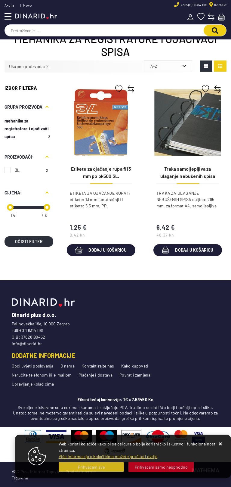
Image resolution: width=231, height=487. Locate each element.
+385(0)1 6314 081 (194, 5)
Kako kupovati (135, 365)
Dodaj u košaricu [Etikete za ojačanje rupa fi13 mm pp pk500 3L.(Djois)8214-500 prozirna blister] (101, 250)
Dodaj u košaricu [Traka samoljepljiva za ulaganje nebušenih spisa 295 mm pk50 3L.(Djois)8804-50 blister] (187, 250)
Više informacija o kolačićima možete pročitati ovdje (108, 456)
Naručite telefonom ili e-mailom (42, 374)
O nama (67, 365)
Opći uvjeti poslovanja (32, 365)
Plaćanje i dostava (95, 374)
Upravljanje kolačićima (33, 383)
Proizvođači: (19, 157)
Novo (27, 5)
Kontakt (220, 5)
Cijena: (13, 192)
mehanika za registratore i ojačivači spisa (27, 128)
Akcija (9, 5)
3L (31, 170)
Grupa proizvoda (23, 107)
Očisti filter (29, 241)
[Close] (91, 467)
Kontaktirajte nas (98, 365)
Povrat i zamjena (134, 374)
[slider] (10, 207)
